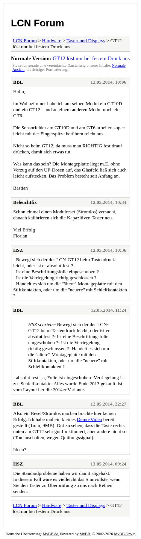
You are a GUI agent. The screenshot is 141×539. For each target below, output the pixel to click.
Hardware (51, 40)
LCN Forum (37, 23)
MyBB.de (50, 534)
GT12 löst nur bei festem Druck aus (91, 58)
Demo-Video (89, 419)
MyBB (85, 534)
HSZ (18, 250)
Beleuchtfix (25, 202)
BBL (18, 82)
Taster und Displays (86, 40)
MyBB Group (124, 534)
